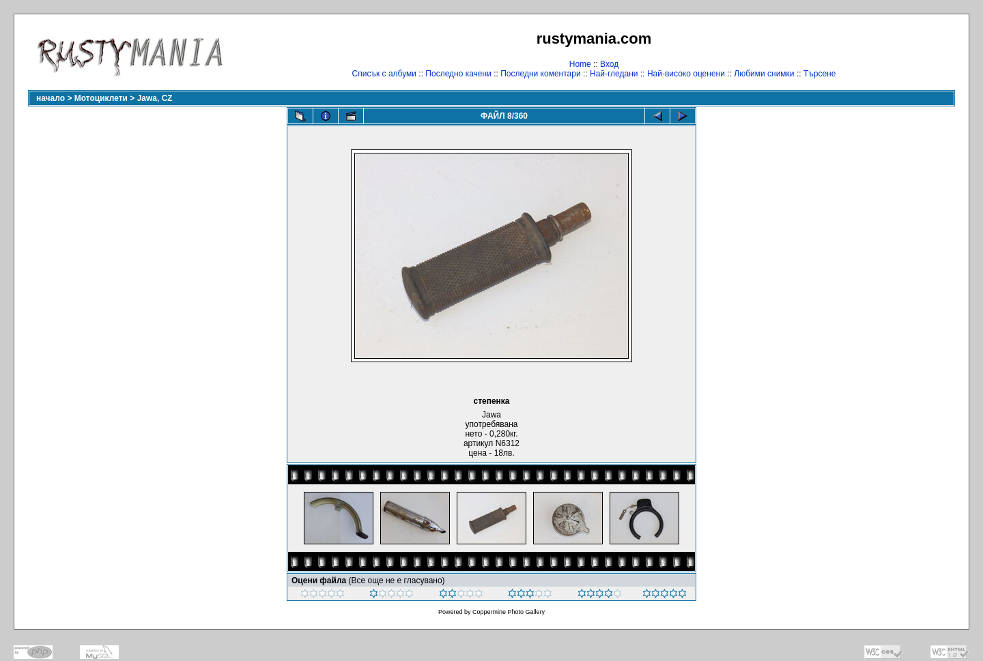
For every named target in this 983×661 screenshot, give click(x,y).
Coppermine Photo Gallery (508, 611)
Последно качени (458, 73)
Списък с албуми (384, 73)
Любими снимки (764, 73)
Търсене (819, 73)
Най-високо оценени (686, 73)
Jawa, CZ (155, 98)
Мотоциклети (101, 98)
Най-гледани (614, 73)
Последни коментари (540, 73)
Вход (609, 64)
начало (50, 98)
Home (580, 64)
